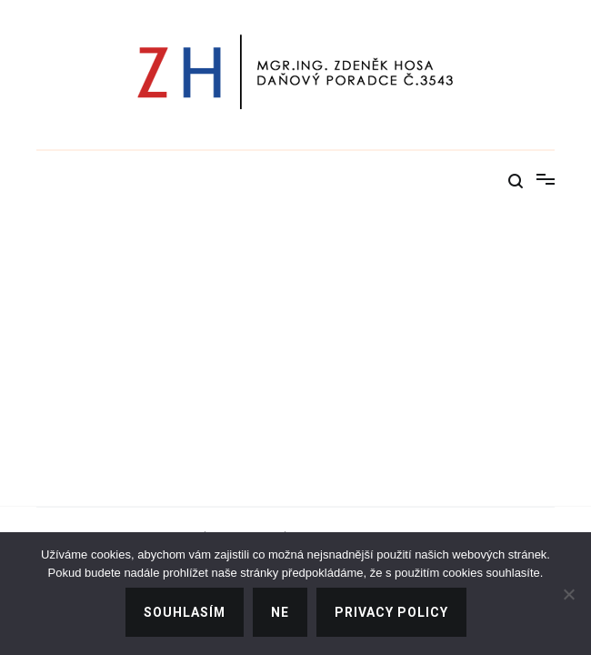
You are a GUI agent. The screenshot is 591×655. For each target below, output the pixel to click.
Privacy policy (391, 612)
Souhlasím (184, 612)
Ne (280, 612)
